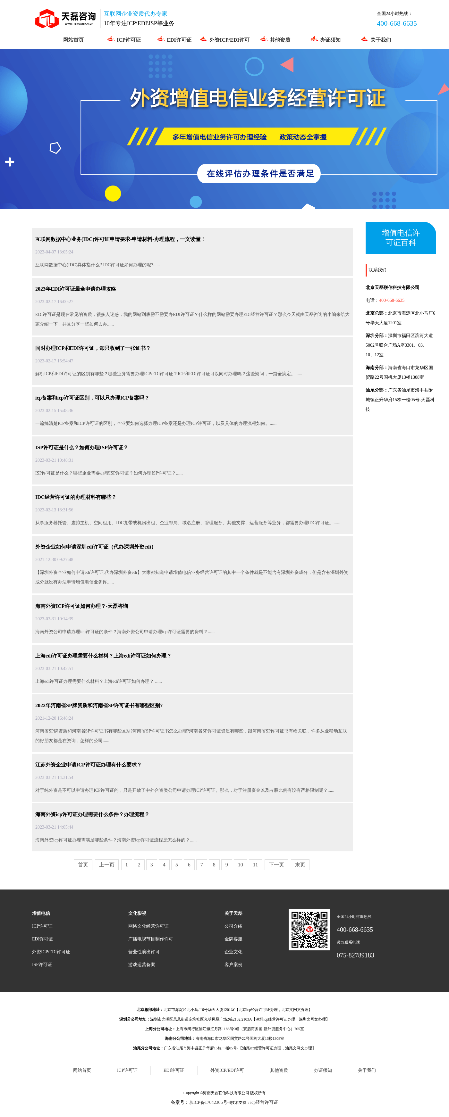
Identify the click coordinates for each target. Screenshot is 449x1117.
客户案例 (233, 964)
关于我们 (375, 39)
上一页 (106, 864)
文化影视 (137, 913)
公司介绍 (233, 926)
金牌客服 (233, 939)
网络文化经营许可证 (148, 926)
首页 (83, 864)
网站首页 (73, 40)
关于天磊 (233, 913)
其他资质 (275, 39)
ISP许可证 (42, 964)
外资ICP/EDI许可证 (51, 951)
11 (255, 864)
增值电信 (41, 913)
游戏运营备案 (141, 964)
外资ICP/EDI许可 (224, 39)
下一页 (276, 864)
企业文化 (233, 951)
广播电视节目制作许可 (150, 939)
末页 (300, 864)
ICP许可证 (124, 39)
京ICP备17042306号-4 (210, 1102)
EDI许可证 (174, 39)
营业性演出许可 (144, 951)
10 (240, 864)
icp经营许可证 (264, 1102)
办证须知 (325, 39)
